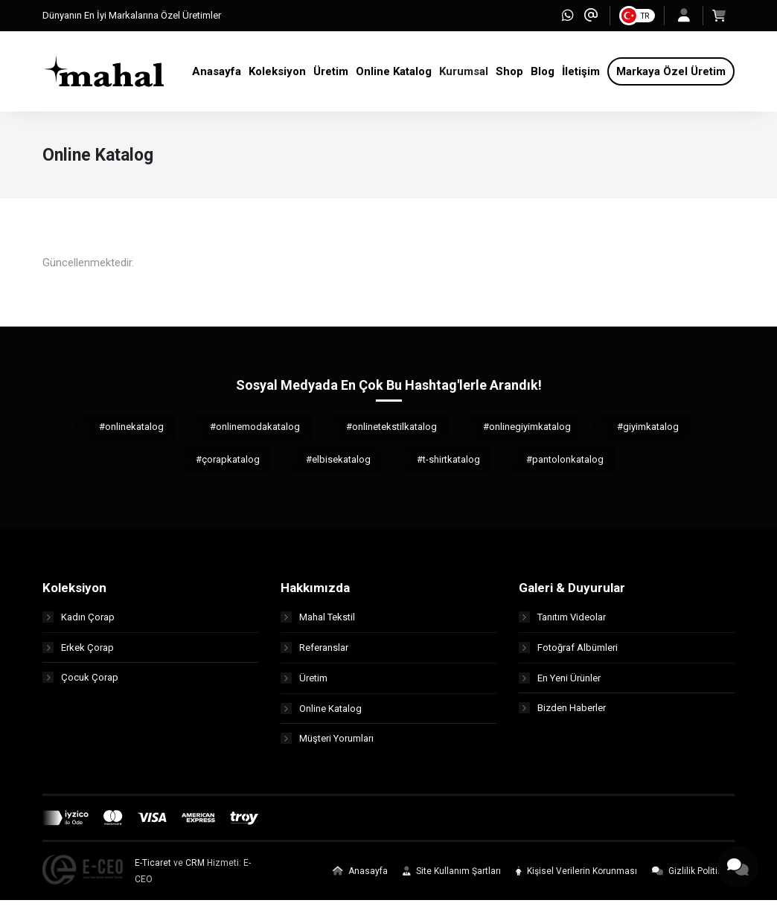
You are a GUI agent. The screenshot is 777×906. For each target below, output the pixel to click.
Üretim (304, 683)
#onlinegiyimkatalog (527, 432)
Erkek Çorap (78, 652)
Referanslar (314, 652)
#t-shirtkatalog (448, 465)
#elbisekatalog (338, 465)
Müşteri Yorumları (327, 744)
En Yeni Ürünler (560, 683)
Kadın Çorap (78, 622)
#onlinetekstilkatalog (391, 432)
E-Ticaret (153, 869)
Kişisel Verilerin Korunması (576, 877)
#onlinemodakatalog (255, 432)
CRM (195, 869)
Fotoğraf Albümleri (568, 652)
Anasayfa (360, 877)
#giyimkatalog (648, 432)
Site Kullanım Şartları (452, 877)
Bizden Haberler (562, 713)
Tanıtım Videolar (562, 622)
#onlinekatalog (131, 432)
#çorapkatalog (228, 465)
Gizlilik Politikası (693, 877)
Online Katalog (321, 713)
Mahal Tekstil (318, 622)
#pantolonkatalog (565, 465)
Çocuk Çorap (80, 683)
